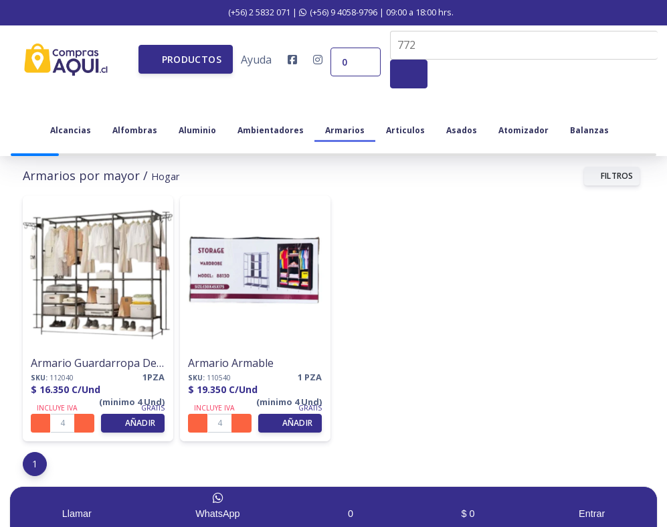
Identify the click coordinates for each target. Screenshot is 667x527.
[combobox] (524, 45)
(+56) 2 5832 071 (252, 12)
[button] (185, 59)
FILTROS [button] (612, 175)
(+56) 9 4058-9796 (338, 12)
